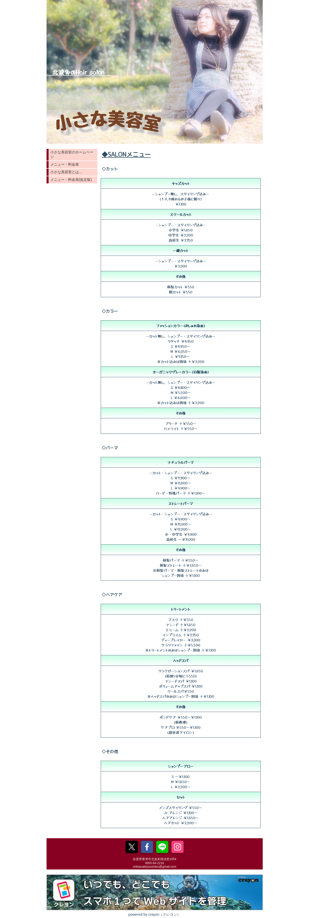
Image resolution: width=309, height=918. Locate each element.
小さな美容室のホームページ (71, 154)
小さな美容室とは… (66, 172)
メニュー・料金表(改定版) (71, 180)
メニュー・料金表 (64, 164)
